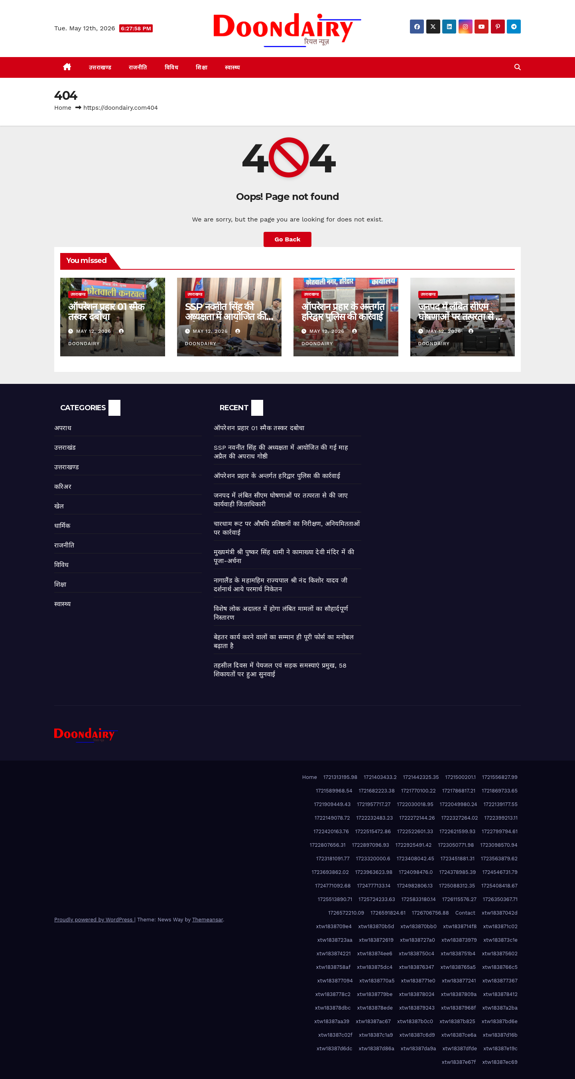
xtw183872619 (376, 940)
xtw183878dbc (333, 1008)
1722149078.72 (332, 818)
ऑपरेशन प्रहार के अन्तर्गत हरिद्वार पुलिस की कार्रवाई (342, 311)
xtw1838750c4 (416, 953)
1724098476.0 (416, 872)
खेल (59, 506)
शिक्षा (201, 67)
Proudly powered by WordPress (94, 920)
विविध (172, 67)
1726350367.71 (500, 899)
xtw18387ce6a (459, 1035)
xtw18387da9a (418, 1048)
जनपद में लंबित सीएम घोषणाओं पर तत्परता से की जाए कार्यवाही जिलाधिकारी (461, 316)
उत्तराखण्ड (100, 67)
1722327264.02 (459, 818)
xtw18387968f (458, 1008)
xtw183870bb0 (418, 926)
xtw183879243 (417, 1008)
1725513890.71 (335, 899)
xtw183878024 (416, 994)
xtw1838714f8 (460, 926)
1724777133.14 (374, 886)
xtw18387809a (459, 994)
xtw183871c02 (500, 926)
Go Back (288, 239)
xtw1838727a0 (417, 940)
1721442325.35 (421, 777)
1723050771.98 (456, 845)
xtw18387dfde (460, 1048)
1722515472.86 (373, 831)
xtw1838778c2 (333, 994)
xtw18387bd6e (500, 1021)
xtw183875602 (500, 953)
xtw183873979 (459, 940)
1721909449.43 (332, 804)
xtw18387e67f (459, 1062)
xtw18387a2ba (500, 1008)
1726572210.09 (346, 913)
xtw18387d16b (500, 1035)
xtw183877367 (500, 981)
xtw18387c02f (335, 1035)
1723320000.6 (373, 859)
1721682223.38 (377, 791)
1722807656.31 (328, 845)
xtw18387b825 (457, 1021)
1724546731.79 (500, 872)
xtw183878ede (375, 1008)
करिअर (62, 486)
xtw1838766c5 (500, 967)
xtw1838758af (333, 967)
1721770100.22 (418, 791)
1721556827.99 (500, 777)
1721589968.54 (334, 791)
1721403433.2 (380, 777)
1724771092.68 (333, 886)
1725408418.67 (499, 886)
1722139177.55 (501, 804)
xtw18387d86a (376, 1048)
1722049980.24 (458, 804)
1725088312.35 (457, 886)
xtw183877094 (335, 981)
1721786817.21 (458, 791)
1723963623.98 (374, 872)
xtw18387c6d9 (417, 1035)
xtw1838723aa (334, 940)
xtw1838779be (374, 994)
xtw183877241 (459, 981)
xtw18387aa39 (331, 1021)
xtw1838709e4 (334, 926)
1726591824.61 (388, 913)
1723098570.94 (499, 845)
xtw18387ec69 (500, 1062)
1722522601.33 (415, 831)
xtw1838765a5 (458, 967)
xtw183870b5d (376, 926)
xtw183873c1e (500, 940)
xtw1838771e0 (418, 981)
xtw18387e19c (500, 1048)
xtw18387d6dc (334, 1048)
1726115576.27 (459, 899)
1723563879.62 (499, 859)
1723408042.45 (415, 859)
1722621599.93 (457, 831)
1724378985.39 (457, 872)
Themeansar (207, 920)
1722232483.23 (374, 818)
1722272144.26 (417, 818)
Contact (465, 913)
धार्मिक (62, 526)
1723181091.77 (333, 859)
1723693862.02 (330, 872)
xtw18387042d (500, 913)
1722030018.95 (415, 804)
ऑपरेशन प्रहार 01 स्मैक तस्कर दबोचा (106, 311)
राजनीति (138, 67)
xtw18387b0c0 (415, 1021)
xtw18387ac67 (373, 1021)
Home (62, 107)
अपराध (62, 428)
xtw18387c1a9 (376, 1035)
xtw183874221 (334, 953)
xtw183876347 (416, 967)
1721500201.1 (460, 777)
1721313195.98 (340, 777)
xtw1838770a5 (376, 981)
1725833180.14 (419, 899)
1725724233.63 (376, 899)
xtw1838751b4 (458, 953)
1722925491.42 (414, 845)
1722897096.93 (370, 845)
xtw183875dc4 (374, 967)
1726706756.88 (430, 913)
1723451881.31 (458, 859)
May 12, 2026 (94, 331)
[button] (517, 67)
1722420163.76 (331, 831)
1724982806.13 (415, 886)
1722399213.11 (501, 818)
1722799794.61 (500, 831)
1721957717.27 (373, 804)
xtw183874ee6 (374, 953)
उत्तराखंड (65, 447)
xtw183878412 (500, 994)
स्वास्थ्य (232, 67)
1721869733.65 (500, 791)
